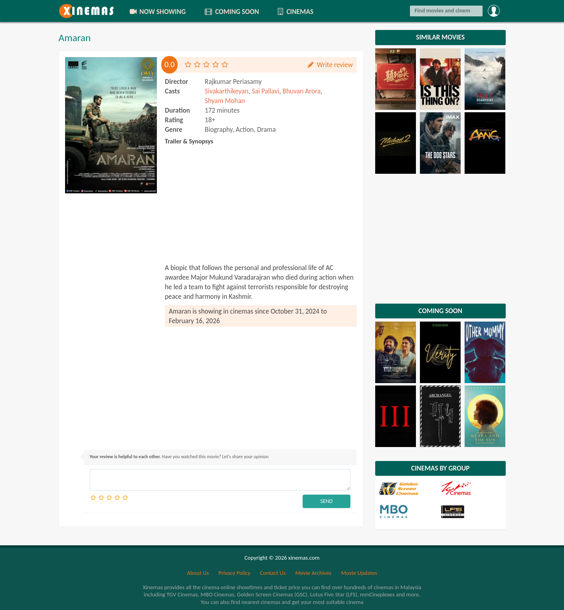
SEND (327, 501)
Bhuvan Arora (302, 91)
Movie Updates (359, 572)
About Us (198, 572)
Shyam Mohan (225, 100)
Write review (330, 64)
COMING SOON (231, 11)
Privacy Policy (234, 572)
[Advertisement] (111, 317)
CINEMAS (295, 11)
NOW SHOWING (157, 11)
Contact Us (272, 572)
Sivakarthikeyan (226, 91)
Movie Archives (313, 572)
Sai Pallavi (265, 91)
